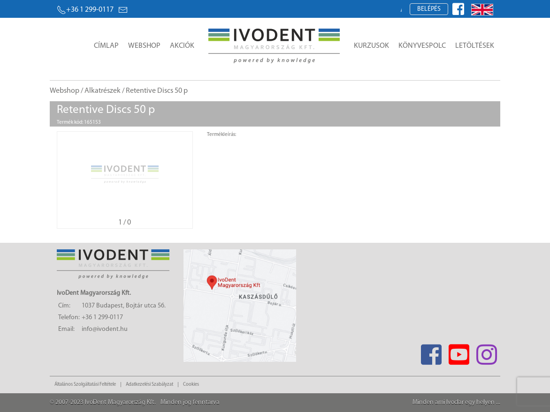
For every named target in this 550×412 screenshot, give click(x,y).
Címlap (106, 46)
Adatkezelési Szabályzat (149, 384)
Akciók (182, 46)
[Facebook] (431, 352)
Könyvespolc (422, 46)
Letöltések (474, 46)
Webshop (144, 46)
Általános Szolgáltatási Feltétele (85, 384)
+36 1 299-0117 (85, 10)
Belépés (429, 9)
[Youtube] (459, 352)
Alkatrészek (102, 91)
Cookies (191, 384)
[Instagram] (486, 352)
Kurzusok (371, 46)
